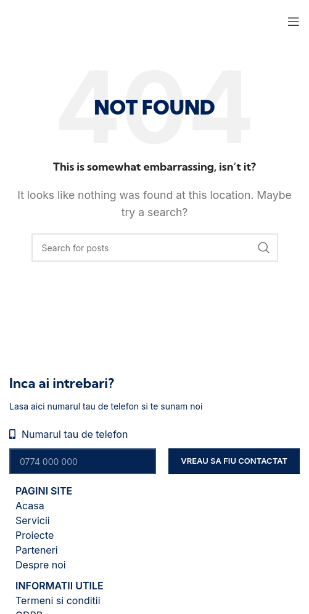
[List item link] (154, 505)
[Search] (154, 247)
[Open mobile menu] (293, 21)
